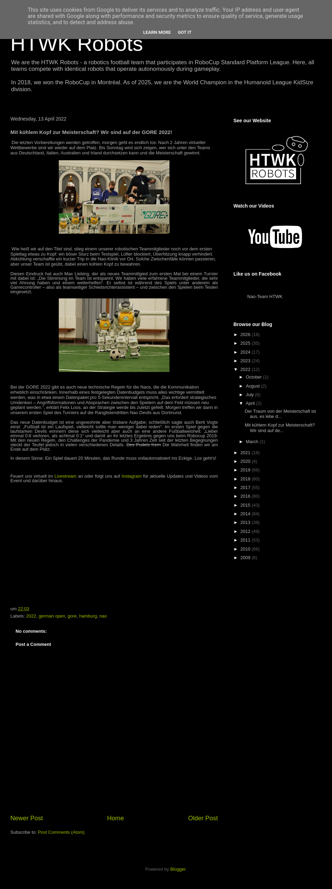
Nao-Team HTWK (265, 296)
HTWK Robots (76, 43)
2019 (246, 469)
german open (52, 616)
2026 (246, 334)
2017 (246, 487)
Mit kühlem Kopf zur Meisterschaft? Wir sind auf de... (280, 427)
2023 (246, 360)
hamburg (88, 616)
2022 (31, 616)
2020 (246, 461)
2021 (246, 452)
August (253, 386)
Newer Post (26, 818)
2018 (246, 478)
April (251, 403)
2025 (246, 343)
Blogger (177, 869)
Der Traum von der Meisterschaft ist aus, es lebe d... (280, 414)
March (253, 441)
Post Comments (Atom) (61, 832)
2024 (246, 352)
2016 (246, 496)
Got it (185, 32)
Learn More (157, 32)
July (250, 394)
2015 (246, 505)
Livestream (65, 476)
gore (72, 616)
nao (103, 616)
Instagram (132, 476)
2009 (246, 557)
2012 (246, 531)
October (254, 377)
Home (115, 818)
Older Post (203, 818)
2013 (246, 522)
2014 (246, 513)
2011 (246, 540)
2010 (246, 549)
